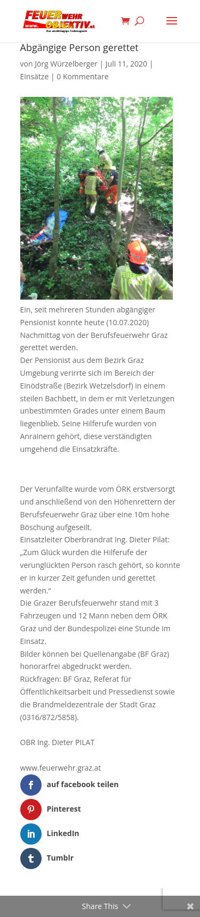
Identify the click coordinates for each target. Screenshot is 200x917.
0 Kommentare (82, 76)
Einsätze (34, 76)
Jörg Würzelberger (66, 64)
